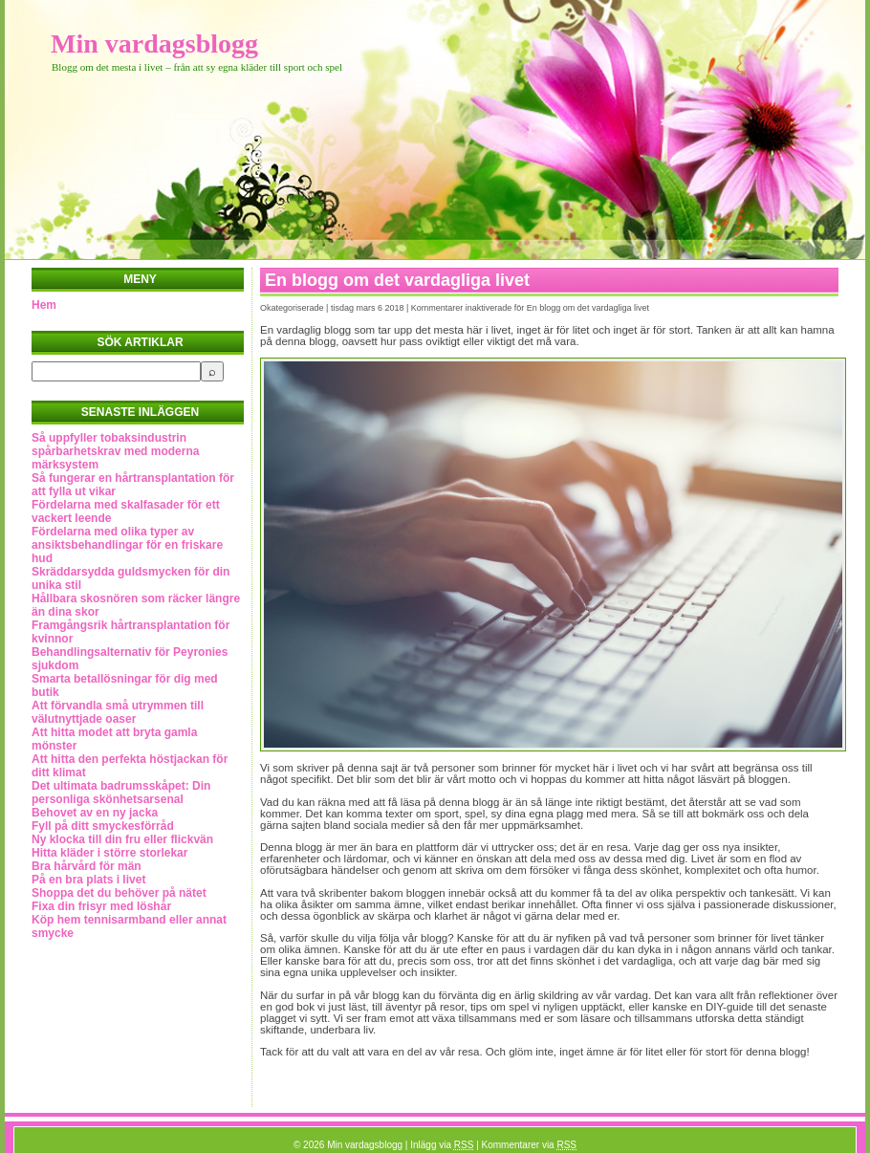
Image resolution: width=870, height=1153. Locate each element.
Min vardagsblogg (154, 43)
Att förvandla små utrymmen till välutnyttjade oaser (118, 712)
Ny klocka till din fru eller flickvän (122, 839)
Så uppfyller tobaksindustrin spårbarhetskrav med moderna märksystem (115, 451)
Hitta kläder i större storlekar (109, 852)
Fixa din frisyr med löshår (101, 906)
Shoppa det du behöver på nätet (119, 893)
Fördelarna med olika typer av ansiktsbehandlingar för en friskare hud (127, 545)
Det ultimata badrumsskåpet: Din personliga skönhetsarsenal (121, 792)
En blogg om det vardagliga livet (397, 280)
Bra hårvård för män (86, 866)
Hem (44, 305)
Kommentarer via (529, 1145)
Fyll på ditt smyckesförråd (103, 826)
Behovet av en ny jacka (95, 812)
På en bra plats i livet (88, 879)
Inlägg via (441, 1145)
